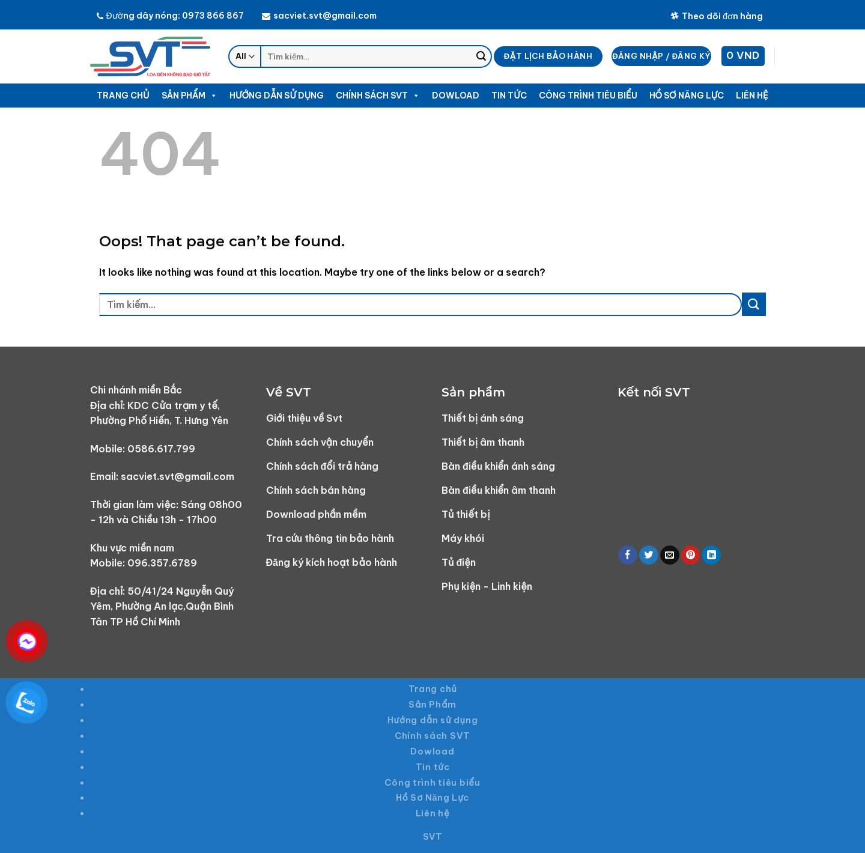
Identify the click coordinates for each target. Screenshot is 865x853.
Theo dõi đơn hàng (717, 16)
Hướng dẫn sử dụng (276, 95)
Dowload (455, 95)
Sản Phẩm (190, 95)
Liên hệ (752, 95)
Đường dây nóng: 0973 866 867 (170, 15)
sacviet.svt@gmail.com (319, 15)
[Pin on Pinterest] (690, 555)
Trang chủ (123, 95)
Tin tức (508, 95)
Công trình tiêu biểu (588, 95)
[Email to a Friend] (669, 555)
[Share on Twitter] (648, 555)
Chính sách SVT (378, 95)
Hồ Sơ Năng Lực (686, 95)
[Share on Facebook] (627, 555)
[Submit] (481, 56)
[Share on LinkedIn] (711, 555)
